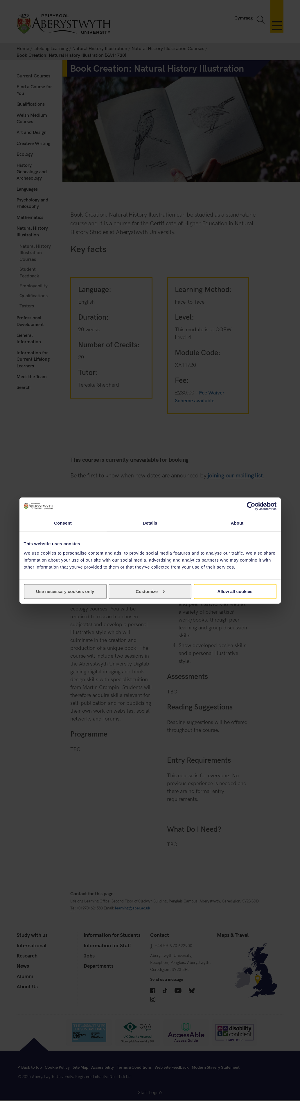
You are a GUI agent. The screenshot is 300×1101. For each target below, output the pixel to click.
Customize (150, 591)
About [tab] (237, 523)
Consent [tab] (63, 523)
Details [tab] (150, 523)
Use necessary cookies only (65, 591)
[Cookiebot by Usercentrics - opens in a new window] (251, 506)
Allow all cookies (235, 591)
